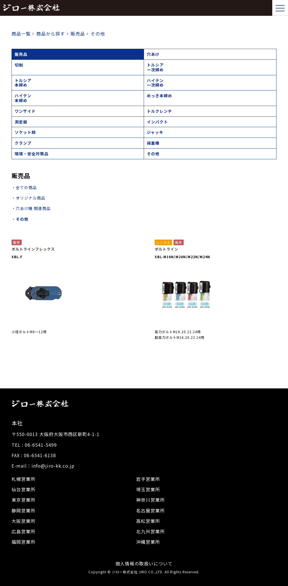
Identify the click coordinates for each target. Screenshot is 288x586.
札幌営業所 (23, 479)
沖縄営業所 (148, 541)
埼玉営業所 (148, 489)
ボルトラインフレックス (33, 249)
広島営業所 (23, 531)
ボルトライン (166, 249)
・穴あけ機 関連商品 (31, 208)
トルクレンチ (159, 111)
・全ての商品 (24, 187)
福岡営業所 (23, 541)
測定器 (21, 122)
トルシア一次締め (155, 67)
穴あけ (153, 54)
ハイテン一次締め (155, 83)
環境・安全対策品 (31, 153)
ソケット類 (25, 132)
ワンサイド (25, 111)
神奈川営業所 (150, 499)
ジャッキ (155, 132)
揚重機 (153, 143)
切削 (19, 65)
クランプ (23, 143)
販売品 (21, 54)
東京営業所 (23, 499)
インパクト (157, 122)
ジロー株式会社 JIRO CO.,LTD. (137, 571)
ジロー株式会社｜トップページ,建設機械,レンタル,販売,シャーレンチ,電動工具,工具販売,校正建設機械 (31, 8)
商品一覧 (21, 33)
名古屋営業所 (150, 510)
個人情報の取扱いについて (144, 563)
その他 (153, 153)
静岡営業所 (23, 510)
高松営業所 (148, 521)
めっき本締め (159, 95)
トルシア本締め (23, 83)
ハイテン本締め (23, 98)
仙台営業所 (23, 489)
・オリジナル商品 (28, 198)
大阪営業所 (23, 521)
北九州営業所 (150, 531)
